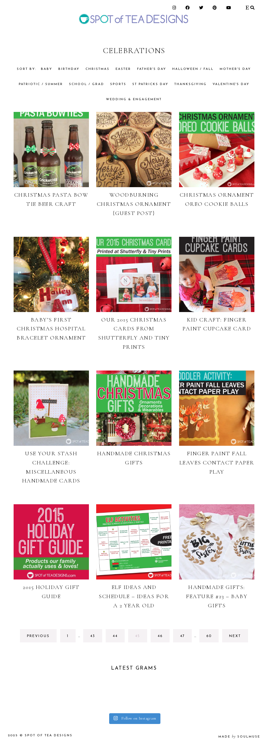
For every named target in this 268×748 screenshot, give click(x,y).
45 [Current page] (140, 638)
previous (38, 636)
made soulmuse (239, 737)
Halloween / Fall (193, 69)
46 (163, 638)
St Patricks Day (150, 84)
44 (118, 638)
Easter (123, 69)
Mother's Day (235, 69)
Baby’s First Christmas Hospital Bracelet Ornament (51, 328)
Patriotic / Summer (41, 84)
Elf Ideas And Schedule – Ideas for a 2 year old (134, 596)
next (235, 636)
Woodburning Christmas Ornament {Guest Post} (134, 204)
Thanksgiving (190, 84)
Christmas (97, 69)
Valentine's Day (231, 84)
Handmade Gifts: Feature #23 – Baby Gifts (216, 596)
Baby (46, 69)
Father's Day (151, 69)
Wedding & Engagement (134, 99)
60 (212, 638)
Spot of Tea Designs (48, 735)
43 (96, 638)
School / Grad (86, 84)
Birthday (68, 69)
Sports (118, 84)
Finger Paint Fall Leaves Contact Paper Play (216, 462)
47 (185, 638)
